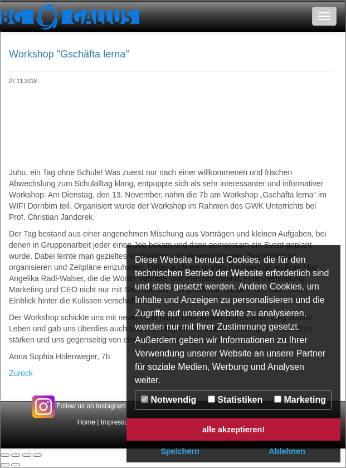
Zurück (21, 373)
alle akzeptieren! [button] (233, 429)
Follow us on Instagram (78, 406)
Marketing (300, 399)
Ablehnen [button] (287, 451)
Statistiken (235, 399)
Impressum (117, 422)
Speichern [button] (179, 451)
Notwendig (168, 399)
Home (86, 422)
